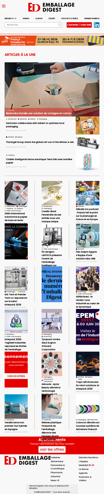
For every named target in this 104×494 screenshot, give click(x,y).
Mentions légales (36, 486)
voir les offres (52, 449)
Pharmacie (56, 472)
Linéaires (55, 457)
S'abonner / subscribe (79, 24)
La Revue (38, 18)
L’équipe (51, 18)
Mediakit (10, 18)
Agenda (26, 18)
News (55, 480)
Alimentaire (57, 461)
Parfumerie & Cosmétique (58, 467)
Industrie (55, 476)
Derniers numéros (91, 18)
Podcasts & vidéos (69, 18)
